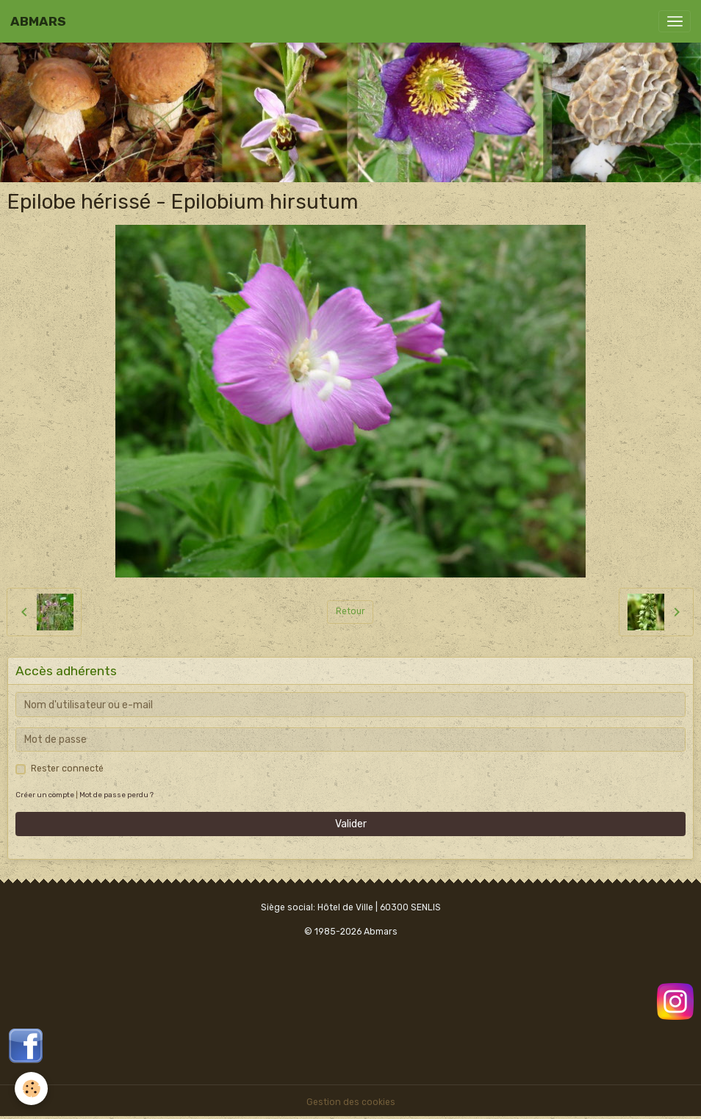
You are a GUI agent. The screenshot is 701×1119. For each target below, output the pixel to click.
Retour (350, 611)
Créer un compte (44, 795)
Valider (351, 824)
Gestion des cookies (350, 1102)
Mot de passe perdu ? (116, 795)
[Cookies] (31, 1088)
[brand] (38, 21)
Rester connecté (67, 768)
